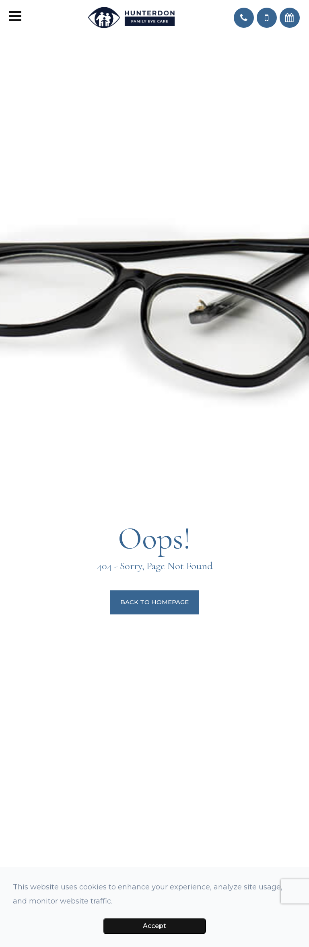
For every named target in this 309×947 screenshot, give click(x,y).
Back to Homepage (154, 602)
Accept (154, 926)
